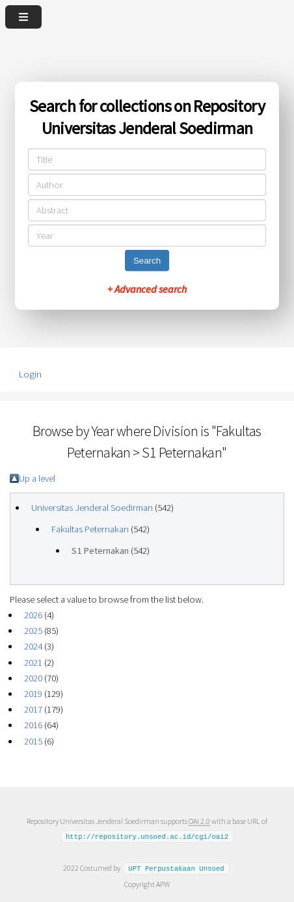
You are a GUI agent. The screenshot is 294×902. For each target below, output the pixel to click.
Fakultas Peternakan (90, 529)
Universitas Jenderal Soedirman (92, 507)
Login (30, 374)
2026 (33, 615)
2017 (33, 709)
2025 (33, 630)
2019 (33, 694)
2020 (33, 678)
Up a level (37, 478)
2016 (33, 725)
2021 (33, 662)
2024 (33, 646)
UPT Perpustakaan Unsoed (176, 868)
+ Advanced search (147, 288)
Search (147, 261)
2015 (33, 741)
